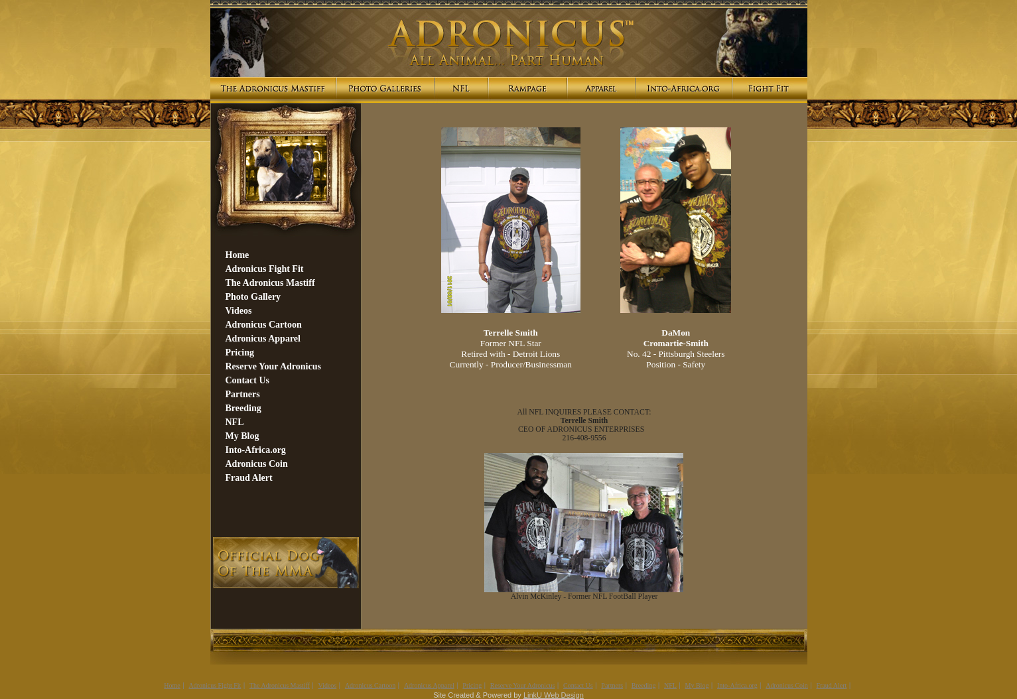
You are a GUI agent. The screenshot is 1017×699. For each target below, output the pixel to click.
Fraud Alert (832, 685)
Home (172, 685)
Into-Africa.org (737, 685)
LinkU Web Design (553, 695)
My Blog (697, 685)
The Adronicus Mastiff (279, 685)
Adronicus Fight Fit (214, 685)
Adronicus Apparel (429, 685)
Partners (612, 685)
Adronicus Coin (787, 685)
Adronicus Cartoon (370, 685)
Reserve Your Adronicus (522, 685)
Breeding (644, 685)
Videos (327, 685)
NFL (670, 685)
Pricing (472, 685)
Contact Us (578, 685)
